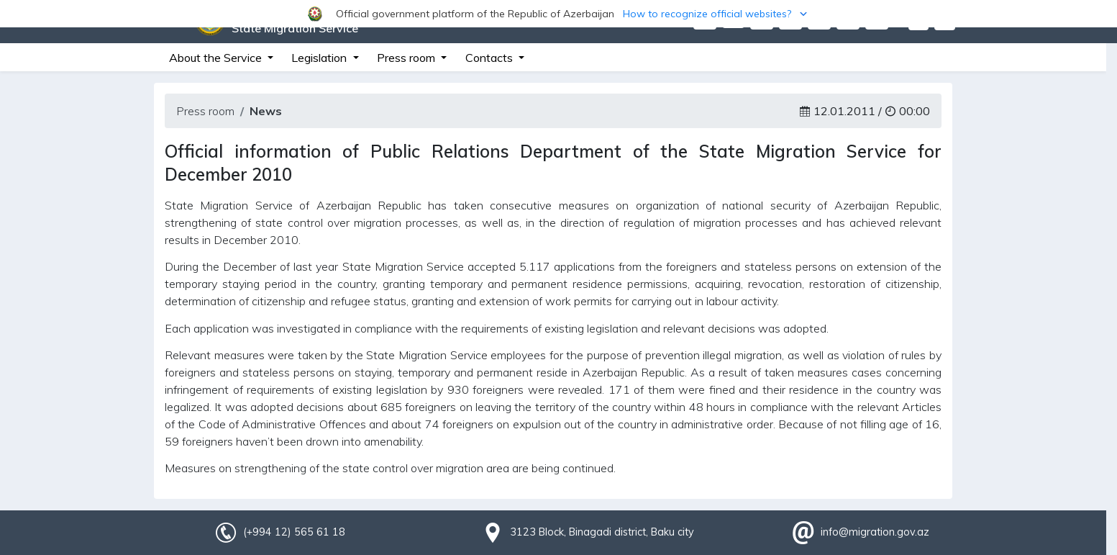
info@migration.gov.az (875, 531)
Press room (205, 111)
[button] (558, 13)
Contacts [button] (490, 57)
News (266, 111)
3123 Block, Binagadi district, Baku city (602, 531)
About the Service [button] (217, 57)
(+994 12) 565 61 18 (294, 531)
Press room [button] (407, 57)
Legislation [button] (320, 57)
